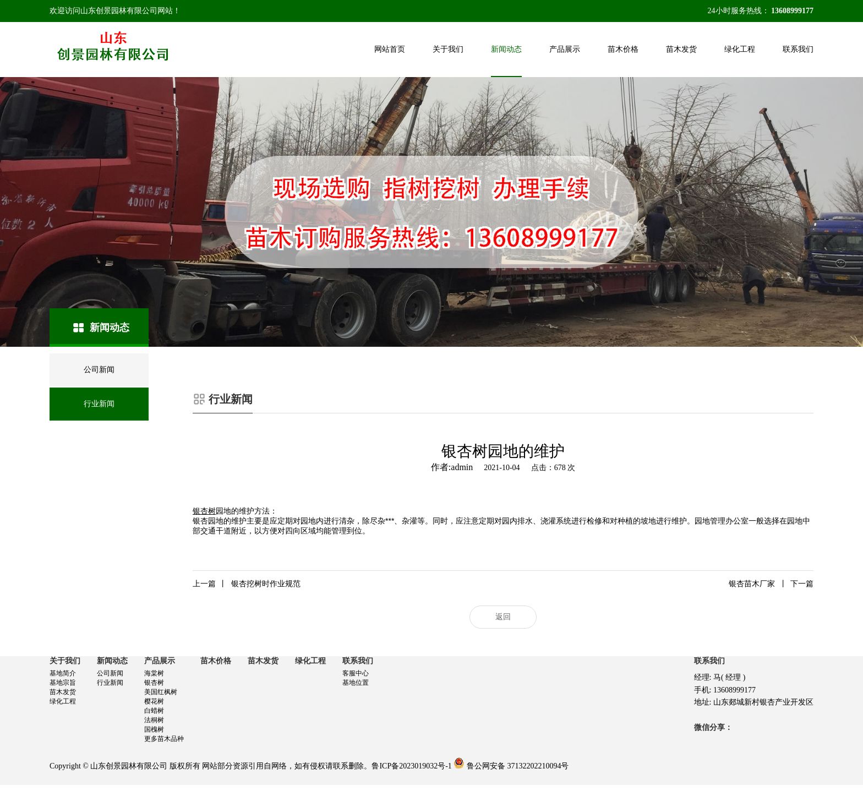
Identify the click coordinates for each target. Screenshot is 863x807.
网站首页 (389, 49)
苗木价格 (623, 49)
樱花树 (154, 701)
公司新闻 (110, 673)
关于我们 (448, 49)
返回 (503, 617)
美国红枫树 (160, 692)
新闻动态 (506, 49)
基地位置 (355, 682)
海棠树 (154, 673)
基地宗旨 (63, 682)
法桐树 (154, 720)
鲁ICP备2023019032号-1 (411, 766)
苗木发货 (681, 49)
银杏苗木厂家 (771, 584)
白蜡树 (154, 711)
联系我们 (798, 49)
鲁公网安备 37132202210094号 (518, 766)
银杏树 (154, 682)
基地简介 (63, 673)
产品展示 (564, 49)
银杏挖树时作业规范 (247, 584)
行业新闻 (110, 682)
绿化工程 (739, 49)
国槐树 (154, 729)
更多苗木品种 (164, 739)
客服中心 (355, 673)
